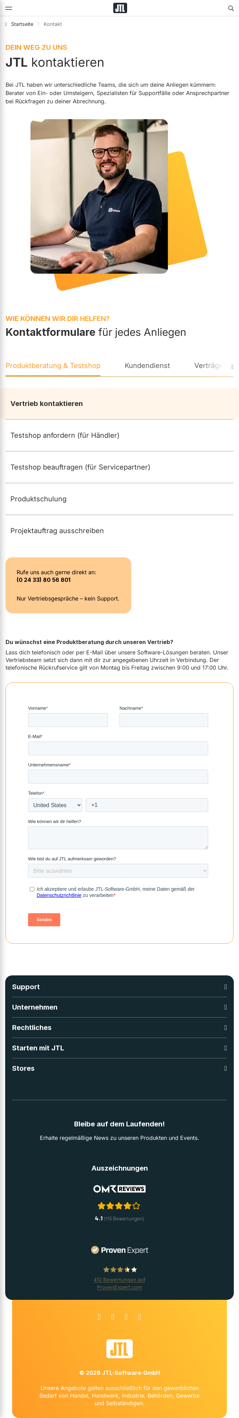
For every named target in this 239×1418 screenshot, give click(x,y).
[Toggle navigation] (8, 7)
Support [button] (26, 987)
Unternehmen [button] (34, 1007)
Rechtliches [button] (32, 1027)
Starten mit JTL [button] (38, 1048)
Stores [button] (23, 1068)
